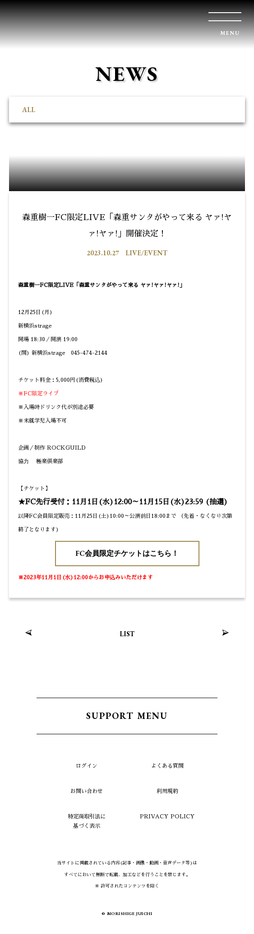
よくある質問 (167, 766)
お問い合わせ (86, 791)
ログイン (86, 766)
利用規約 (167, 791)
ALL (28, 109)
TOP (233, 913)
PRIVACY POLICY (167, 816)
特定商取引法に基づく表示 (87, 821)
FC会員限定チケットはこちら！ (127, 553)
